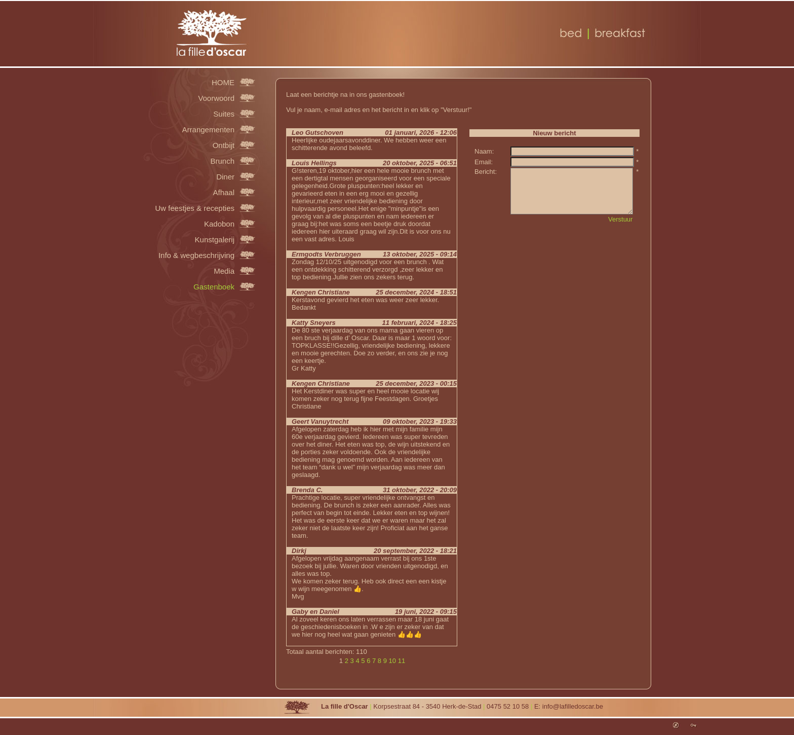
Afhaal (223, 192)
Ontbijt (223, 145)
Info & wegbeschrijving (196, 255)
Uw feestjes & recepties (194, 208)
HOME (223, 82)
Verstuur (620, 219)
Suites (223, 113)
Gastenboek (213, 286)
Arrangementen (208, 129)
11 (401, 661)
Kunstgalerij (214, 239)
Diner (225, 176)
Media (224, 271)
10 (392, 661)
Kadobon (219, 223)
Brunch (222, 161)
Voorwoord (216, 98)
